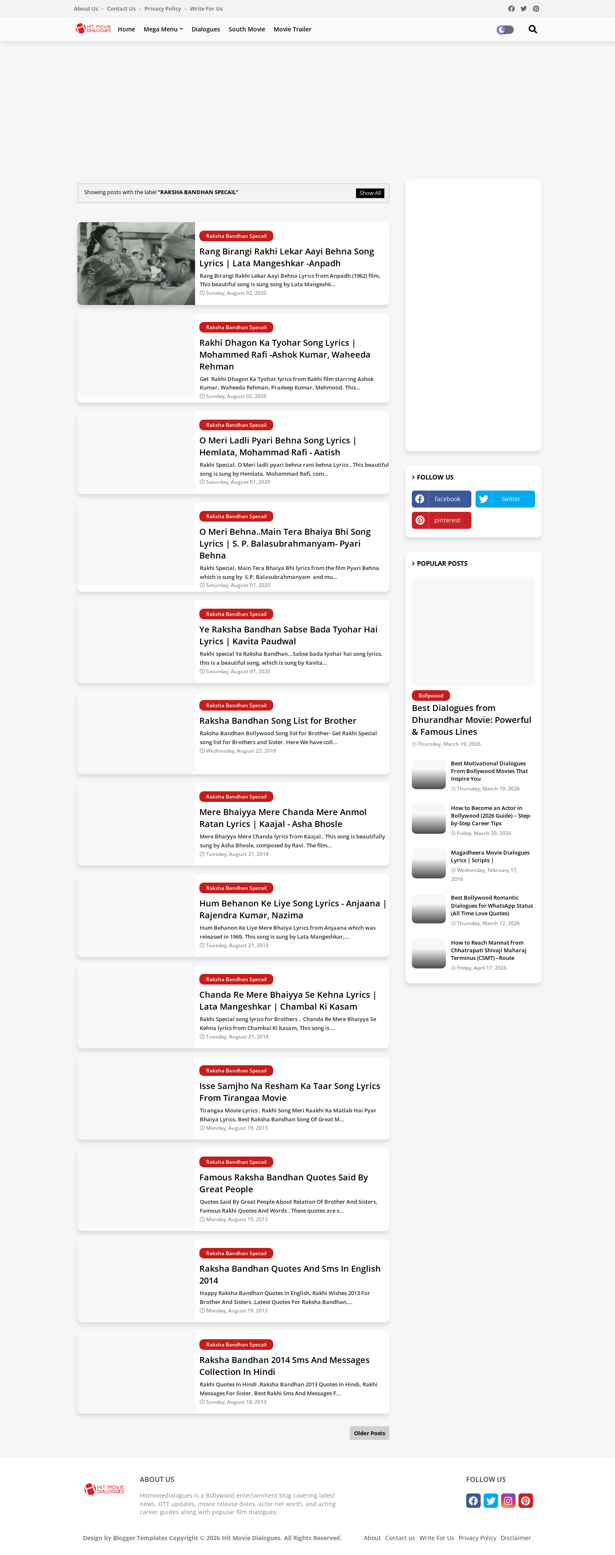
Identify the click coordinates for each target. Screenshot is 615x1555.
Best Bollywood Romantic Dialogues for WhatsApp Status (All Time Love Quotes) (492, 905)
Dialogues (206, 29)
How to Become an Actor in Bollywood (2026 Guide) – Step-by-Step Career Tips (491, 815)
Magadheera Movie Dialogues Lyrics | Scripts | (490, 856)
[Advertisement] (307, 109)
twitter (511, 499)
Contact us (122, 8)
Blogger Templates (140, 1538)
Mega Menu (161, 29)
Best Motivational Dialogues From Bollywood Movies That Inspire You (489, 770)
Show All (370, 193)
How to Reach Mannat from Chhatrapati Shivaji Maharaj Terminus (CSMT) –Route (489, 950)
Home (126, 29)
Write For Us (206, 8)
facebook (447, 499)
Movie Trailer (293, 29)
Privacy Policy (163, 8)
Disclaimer (516, 1538)
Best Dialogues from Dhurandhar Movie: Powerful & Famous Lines (472, 719)
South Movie (247, 29)
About (372, 1538)
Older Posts (369, 1433)
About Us (86, 8)
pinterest (447, 520)
